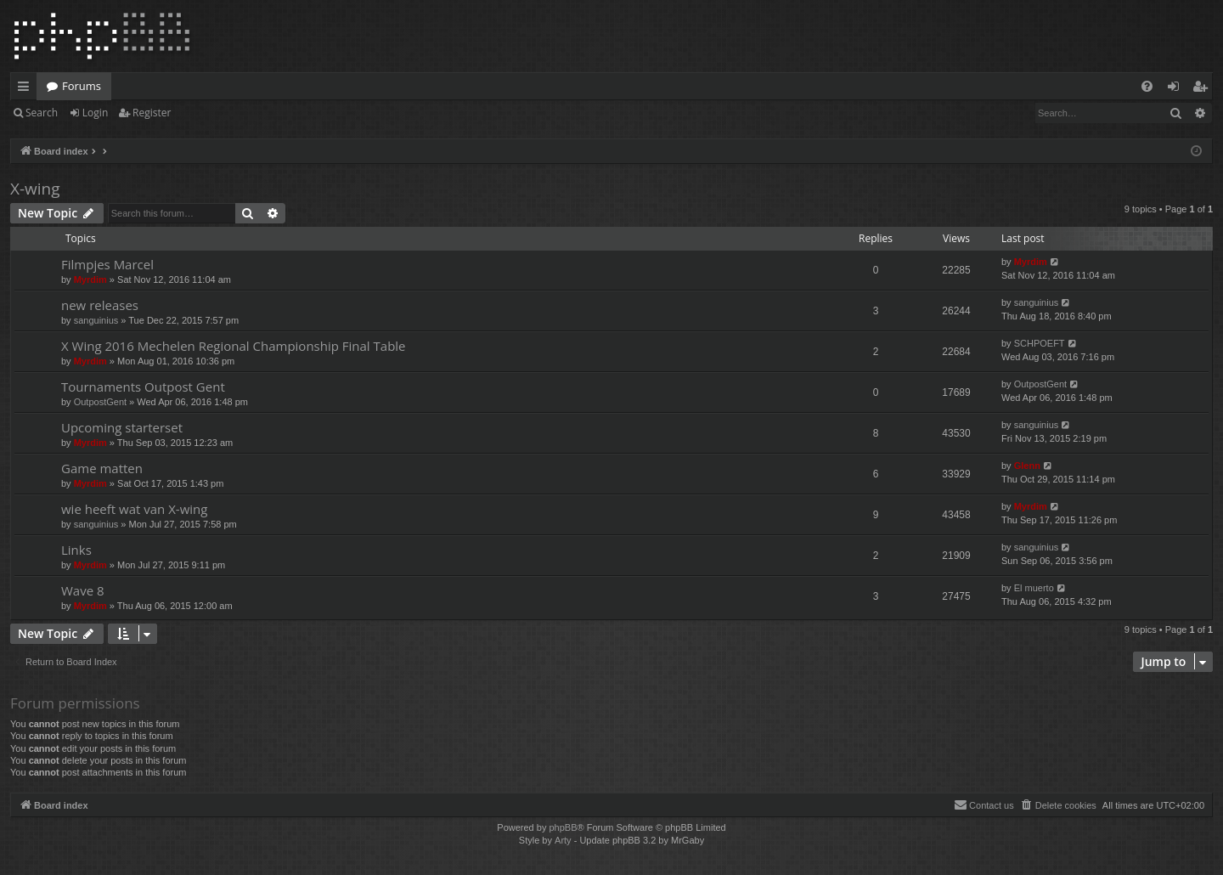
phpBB (563, 827)
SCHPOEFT (1039, 343)
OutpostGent (100, 402)
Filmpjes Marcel (107, 264)
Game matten (102, 468)
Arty (563, 840)
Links (76, 549)
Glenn (1027, 465)
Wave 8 (82, 590)
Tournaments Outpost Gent (143, 386)
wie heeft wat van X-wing (134, 508)
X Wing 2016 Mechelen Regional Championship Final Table (233, 345)
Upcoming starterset (122, 427)
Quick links (27, 89)
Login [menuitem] (1176, 89)
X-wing (35, 189)
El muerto (1034, 588)
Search (41, 112)
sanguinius (96, 320)
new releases (99, 304)
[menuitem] (1147, 86)
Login (95, 112)
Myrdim (90, 279)
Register (151, 112)
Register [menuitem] (1203, 89)
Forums (81, 85)
